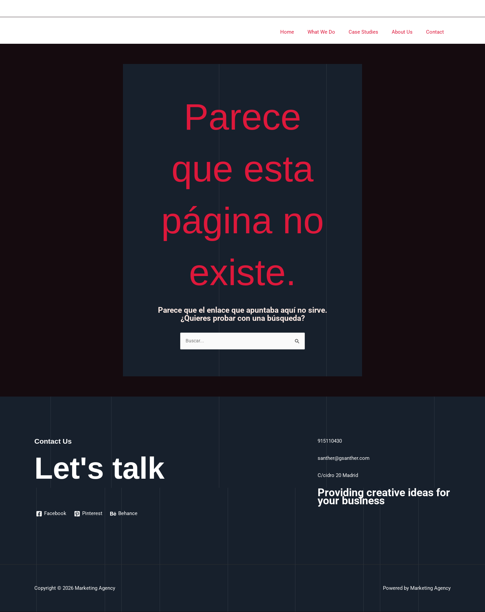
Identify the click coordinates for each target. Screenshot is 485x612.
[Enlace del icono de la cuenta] (448, 8)
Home (302, 32)
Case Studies (372, 32)
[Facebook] (51, 514)
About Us (407, 32)
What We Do (333, 32)
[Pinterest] (89, 514)
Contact (437, 32)
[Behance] (124, 514)
